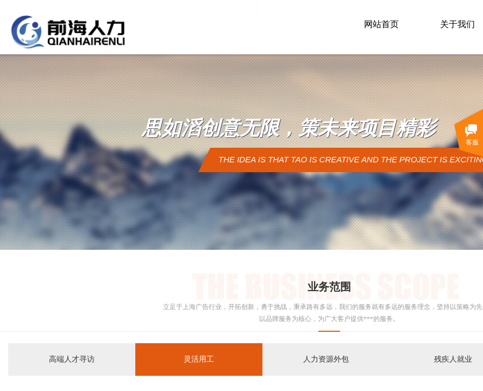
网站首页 (381, 24)
